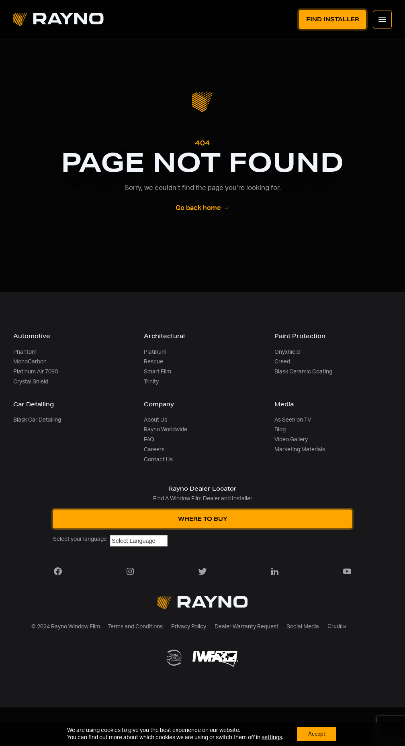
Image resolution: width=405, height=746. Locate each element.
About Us (155, 420)
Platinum (155, 352)
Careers (154, 449)
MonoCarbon (30, 362)
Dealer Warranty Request (246, 627)
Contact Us (158, 460)
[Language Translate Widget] (139, 541)
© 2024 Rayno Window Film (65, 627)
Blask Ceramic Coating (303, 372)
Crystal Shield (30, 382)
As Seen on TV (292, 420)
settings (270, 737)
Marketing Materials (299, 449)
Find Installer (332, 19)
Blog (280, 429)
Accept (316, 733)
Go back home (202, 208)
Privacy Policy (188, 627)
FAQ (149, 439)
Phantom (25, 352)
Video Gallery (291, 439)
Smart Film (157, 372)
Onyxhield (287, 352)
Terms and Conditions (135, 627)
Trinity (151, 382)
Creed (282, 362)
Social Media (302, 627)
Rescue (153, 362)
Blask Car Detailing (37, 420)
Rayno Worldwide (165, 429)
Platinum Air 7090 (35, 372)
